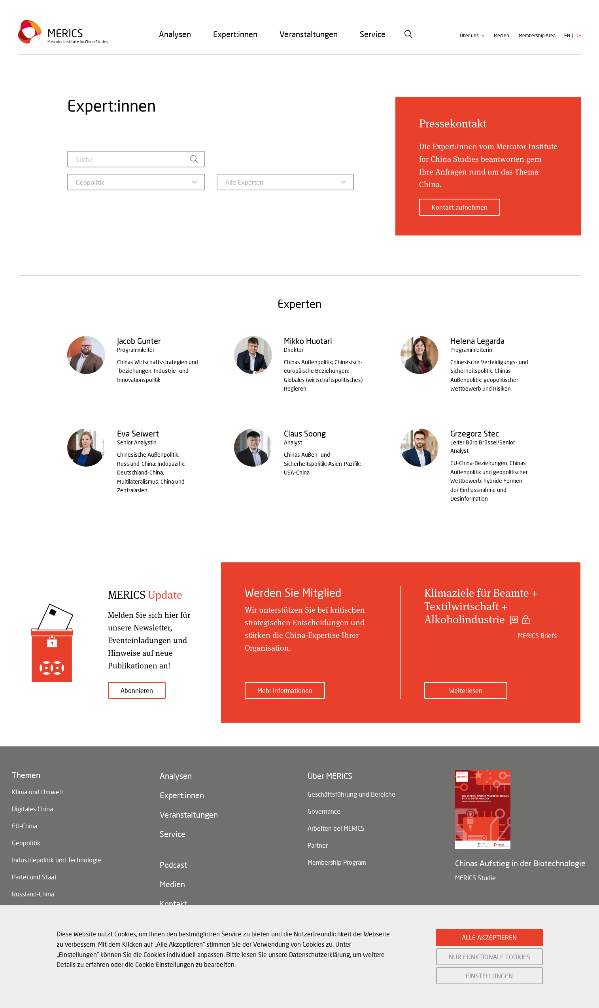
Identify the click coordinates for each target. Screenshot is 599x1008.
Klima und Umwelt (37, 792)
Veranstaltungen (309, 35)
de (578, 37)
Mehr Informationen (284, 690)
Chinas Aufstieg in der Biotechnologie (520, 863)
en (567, 37)
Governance (324, 812)
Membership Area (537, 37)
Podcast (173, 867)
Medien (501, 37)
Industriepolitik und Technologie (56, 862)
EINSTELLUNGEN (489, 976)
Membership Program (337, 864)
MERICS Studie (475, 877)
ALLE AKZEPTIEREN (489, 937)
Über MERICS (330, 776)
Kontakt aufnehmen (460, 207)
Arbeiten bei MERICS (336, 829)
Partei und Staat (34, 879)
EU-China (24, 827)
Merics (65, 34)
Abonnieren (137, 690)
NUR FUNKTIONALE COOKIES (489, 957)
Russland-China (33, 896)
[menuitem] (175, 35)
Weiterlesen (465, 690)
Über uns (469, 37)
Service (372, 35)
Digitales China (32, 809)
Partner (318, 846)
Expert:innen (235, 35)
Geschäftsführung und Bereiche (351, 794)
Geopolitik (26, 844)
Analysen (175, 35)
